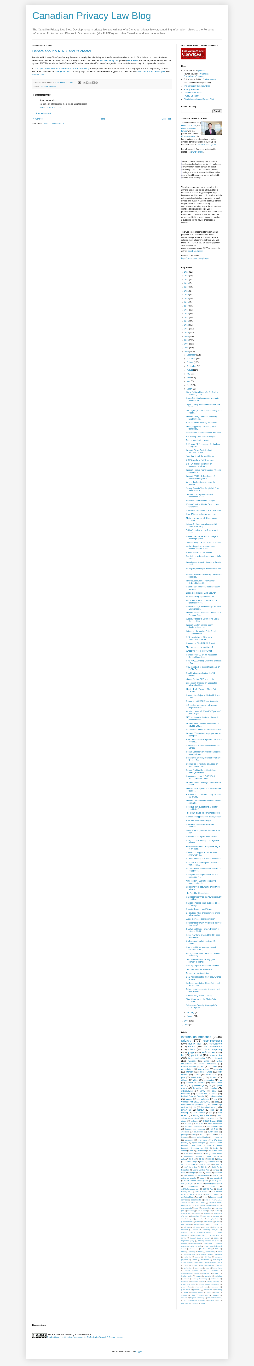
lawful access (208, 1052)
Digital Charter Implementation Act (207, 1205)
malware (199, 1276)
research (203, 1178)
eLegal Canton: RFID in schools (200, 679)
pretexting (194, 1121)
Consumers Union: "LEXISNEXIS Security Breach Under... (200, 777)
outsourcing (209, 1080)
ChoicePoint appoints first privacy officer (203, 817)
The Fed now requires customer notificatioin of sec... (200, 495)
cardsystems (203, 1069)
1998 (186, 1025)
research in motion (197, 1292)
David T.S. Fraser (188, 125)
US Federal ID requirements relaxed (201, 836)
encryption (207, 1213)
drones (208, 1173)
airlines (184, 1080)
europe (197, 1074)
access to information (193, 1126)
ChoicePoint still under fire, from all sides (203, 510)
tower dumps (208, 1222)
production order (215, 1151)
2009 (186, 336)
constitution (205, 1260)
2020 (186, 294)
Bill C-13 (203, 1135)
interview (216, 1216)
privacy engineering (188, 1284)
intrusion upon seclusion (195, 1129)
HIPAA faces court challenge (198, 820)
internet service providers (192, 1104)
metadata (218, 1173)
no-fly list (199, 1124)
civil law (208, 1257)
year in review (186, 1224)
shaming (184, 1295)
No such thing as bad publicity (199, 995)
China (219, 1159)
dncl (191, 1151)
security (184, 1164)
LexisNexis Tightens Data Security (201, 593)
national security (188, 1066)
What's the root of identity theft (199, 651)
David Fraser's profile (193, 93)
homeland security (209, 1107)
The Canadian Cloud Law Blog (197, 86)
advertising (191, 1211)
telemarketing (203, 1099)
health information (212, 1040)
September (192, 366)
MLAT (197, 1208)
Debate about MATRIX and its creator (61, 51)
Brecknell (184, 1230)
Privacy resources (191, 89)
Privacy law (193, 1249)
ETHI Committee (213, 1235)
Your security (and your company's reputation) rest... (201, 882)
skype (193, 1164)
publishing (196, 1290)
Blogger (138, 1351)
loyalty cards (213, 1132)
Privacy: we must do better (197, 973)
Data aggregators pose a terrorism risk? (203, 965)
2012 (186, 325)
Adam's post (38, 74)
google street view (211, 1118)
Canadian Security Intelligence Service (196, 1232)
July (189, 374)
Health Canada (186, 1208)
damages (192, 1173)
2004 (186, 1021)
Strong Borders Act (201, 1170)
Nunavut (184, 1243)
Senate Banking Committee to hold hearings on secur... (201, 771)
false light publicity (206, 1265)
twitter (217, 1222)
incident (213, 1077)
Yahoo (199, 1183)
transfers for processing (197, 1300)
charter (184, 1151)
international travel (214, 1126)
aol (216, 1102)
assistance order (189, 1254)
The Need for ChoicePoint (197, 893)
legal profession (186, 1276)
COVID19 (194, 1203)
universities (217, 1137)
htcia (207, 1268)
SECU (183, 1251)
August (190, 370)
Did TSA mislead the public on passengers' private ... (199, 465)
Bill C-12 (192, 1159)
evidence (194, 1265)
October (190, 362)
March (190, 389)
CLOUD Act (208, 1189)
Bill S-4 (204, 1167)
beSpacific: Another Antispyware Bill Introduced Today (201, 525)
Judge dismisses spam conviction (200, 919)
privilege (184, 1135)
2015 (186, 313)
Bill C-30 (214, 1129)
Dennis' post (159, 71)
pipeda (188, 1099)
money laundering (200, 1279)
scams (209, 1292)
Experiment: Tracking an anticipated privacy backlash (201, 684)
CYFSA (195, 1230)
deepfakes (198, 1262)
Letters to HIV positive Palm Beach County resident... (201, 632)
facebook (192, 1061)
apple (220, 1251)
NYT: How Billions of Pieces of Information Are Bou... (199, 638)
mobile (187, 1279)
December (191, 355)
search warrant (213, 1162)
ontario (191, 1046)
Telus (200, 1194)
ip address (198, 1088)
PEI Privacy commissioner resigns (200, 436)
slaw (193, 1295)
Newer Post (38, 119)
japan (197, 1273)
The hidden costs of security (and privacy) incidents (200, 960)
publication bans (186, 1222)
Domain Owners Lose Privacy (199, 909)
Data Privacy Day (198, 1235)
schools (216, 1292)
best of (217, 1211)
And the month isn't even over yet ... (201, 500)
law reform (215, 1273)
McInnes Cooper (188, 136)
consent (194, 1260)
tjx (211, 1113)
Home (102, 119)
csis (215, 1099)
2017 (186, 306)
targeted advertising (197, 1298)
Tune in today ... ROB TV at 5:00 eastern (203, 542)
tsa (218, 1300)
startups (198, 1222)
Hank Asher (132, 60)
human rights (217, 1268)
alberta (191, 1049)
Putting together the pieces (197, 440)
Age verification (199, 1224)
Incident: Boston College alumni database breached (200, 626)
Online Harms (195, 1243)
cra (198, 1197)
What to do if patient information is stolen (203, 730)
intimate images (186, 1219)
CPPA (203, 1203)
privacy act (186, 1110)
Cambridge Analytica (210, 1230)
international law (187, 1273)
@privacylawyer (209, 79)
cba (206, 1153)
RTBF (192, 1194)
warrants (201, 1083)
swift (194, 1135)
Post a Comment (43, 113)
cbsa (207, 1194)
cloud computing (213, 1049)
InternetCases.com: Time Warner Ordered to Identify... (200, 582)
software (216, 1295)
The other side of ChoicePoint (199, 969)
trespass (211, 1300)
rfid (202, 1066)
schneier (189, 1083)
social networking (207, 1064)
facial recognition (215, 1124)
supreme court (204, 1164)
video (215, 1094)
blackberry (218, 1254)
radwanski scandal (188, 1178)
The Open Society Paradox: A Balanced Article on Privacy (62, 68)
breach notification (196, 1058)
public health (185, 1290)
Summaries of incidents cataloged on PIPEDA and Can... (202, 765)
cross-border (217, 1153)
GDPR (216, 1238)
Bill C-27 (187, 1227)
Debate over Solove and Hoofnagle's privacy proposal (202, 537)
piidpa (183, 1121)
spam (212, 1110)
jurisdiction (205, 1273)
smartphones (203, 1295)
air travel (213, 1066)
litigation (213, 1088)
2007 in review (191, 1167)
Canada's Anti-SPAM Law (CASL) (195, 1102)
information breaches (48, 86)
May (189, 381)
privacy (186, 1040)
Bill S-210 (215, 1227)
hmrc (205, 1197)
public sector (211, 1074)
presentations (187, 1069)
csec (183, 1173)
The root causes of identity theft (199, 647)
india (204, 1270)
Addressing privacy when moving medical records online (200, 547)
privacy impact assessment (209, 1284)
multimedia (215, 1279)
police (183, 1159)
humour (200, 1110)
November (191, 358)
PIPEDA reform (201, 1192)
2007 (186, 344)
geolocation (188, 1268)
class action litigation (200, 1137)
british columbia (205, 1072)
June (189, 377)
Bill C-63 (206, 1227)
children (216, 1194)
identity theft (194, 1043)
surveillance (215, 1043)
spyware (184, 1298)
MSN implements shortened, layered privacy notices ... (202, 718)
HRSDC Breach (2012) (212, 1121)
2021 (186, 291)
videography (185, 1303)
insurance (215, 1270)
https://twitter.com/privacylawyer (195, 258)
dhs (194, 1107)
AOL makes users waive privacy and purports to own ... (202, 706)
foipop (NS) (195, 1216)
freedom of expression (193, 1156)
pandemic (184, 1281)
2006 (186, 348)
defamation (197, 1213)
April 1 (209, 1224)
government (201, 1151)
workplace (185, 1132)
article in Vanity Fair (109, 60)
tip (184, 1300)
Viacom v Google (190, 1162)
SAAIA (217, 1249)
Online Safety (208, 1243)
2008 (186, 340)
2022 (186, 287)
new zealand (189, 1175)
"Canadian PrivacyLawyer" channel (196, 75)
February (191, 1012)
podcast (201, 70)
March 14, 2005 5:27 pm (50, 108)
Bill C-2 (201, 1159)
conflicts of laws (187, 1197)
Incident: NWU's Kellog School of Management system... (200, 477)
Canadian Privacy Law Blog (91, 15)
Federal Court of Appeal (199, 1238)
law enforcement (213, 1046)
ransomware (208, 1290)
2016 (186, 310)
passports (194, 1281)
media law (218, 1276)
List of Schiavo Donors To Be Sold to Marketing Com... (202, 393)
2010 (186, 332)
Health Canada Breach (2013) (196, 1181)
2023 (186, 283)
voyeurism (189, 1140)
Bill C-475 (196, 1227)
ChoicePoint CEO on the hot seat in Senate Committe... (201, 656)
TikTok (200, 1251)
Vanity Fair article (144, 71)
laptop (206, 1061)
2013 (186, 321)
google (190, 1052)
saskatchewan (199, 1113)
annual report (202, 1211)
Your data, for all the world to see (200, 456)
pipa (183, 1077)
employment (202, 1140)
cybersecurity (185, 1213)
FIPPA (183, 1238)
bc (182, 1055)
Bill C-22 (211, 1159)
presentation (199, 1219)
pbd (202, 1281)
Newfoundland (206, 1208)
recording (218, 1290)
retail (214, 1091)
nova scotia (216, 1055)
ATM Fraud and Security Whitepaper (202, 423)
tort (209, 1085)
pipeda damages (198, 1143)
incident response (191, 1270)
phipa (195, 1080)
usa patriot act (216, 1178)
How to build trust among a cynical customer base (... (201, 948)
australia (218, 1069)
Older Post (166, 119)
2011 (186, 329)
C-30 (213, 1135)
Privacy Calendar (191, 96)
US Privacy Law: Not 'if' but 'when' (200, 460)
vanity (202, 1091)
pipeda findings (197, 1085)
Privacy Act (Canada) (202, 1115)
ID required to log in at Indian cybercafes (203, 859)
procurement (215, 1287)
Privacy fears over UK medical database (203, 433)
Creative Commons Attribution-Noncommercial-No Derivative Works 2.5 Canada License (84, 1337)
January (190, 1016)
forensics (219, 1265)
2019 (186, 298)
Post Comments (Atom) (54, 123)
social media (196, 1200)
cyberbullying (187, 1091)
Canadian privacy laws (206, 144)
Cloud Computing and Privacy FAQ (199, 99)
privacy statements (201, 1287)
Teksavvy (192, 1251)
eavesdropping (210, 1262)
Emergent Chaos (62, 71)
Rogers (191, 1183)
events (186, 1265)
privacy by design (213, 1219)
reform (186, 1292)
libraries (188, 1124)
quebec (216, 1175)
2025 (186, 276)
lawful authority (197, 1077)
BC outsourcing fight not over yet (200, 597)
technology (217, 1164)
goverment (198, 1268)
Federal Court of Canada (192, 1096)
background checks (205, 1254)
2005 (186, 351)
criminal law (201, 1094)
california (188, 1257)
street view (188, 1153)
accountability (210, 1251)
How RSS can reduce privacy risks (201, 514)
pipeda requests (212, 1156)
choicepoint (217, 1058)
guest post (206, 1216)
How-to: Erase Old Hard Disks (199, 552)
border (215, 1148)
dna (200, 1173)
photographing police (213, 1183)
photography (193, 1186)
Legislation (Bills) (187, 1241)
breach (199, 1153)
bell (210, 1211)
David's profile (197, 152)
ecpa (220, 1262)
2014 (186, 317)
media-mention (215, 1096)
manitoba (208, 1276)
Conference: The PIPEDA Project (200, 643)
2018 (186, 302)
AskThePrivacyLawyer (190, 1189)
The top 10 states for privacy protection (203, 813)
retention (189, 1072)
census (197, 1257)
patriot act (196, 1055)
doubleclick (198, 1132)
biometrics (185, 1094)
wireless (195, 1303)
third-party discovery (215, 1298)
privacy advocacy (213, 1281)
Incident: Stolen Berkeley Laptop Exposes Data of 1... (200, 451)
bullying (216, 1170)
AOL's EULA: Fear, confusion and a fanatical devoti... (201, 601)
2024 (186, 279)
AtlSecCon (218, 1224)
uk (221, 1080)
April (189, 385)
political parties (204, 1175)
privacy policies (186, 1287)
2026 (186, 272)
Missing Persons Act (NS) (208, 1241)
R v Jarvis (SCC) (206, 1249)
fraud (202, 1162)
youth (203, 1303)
